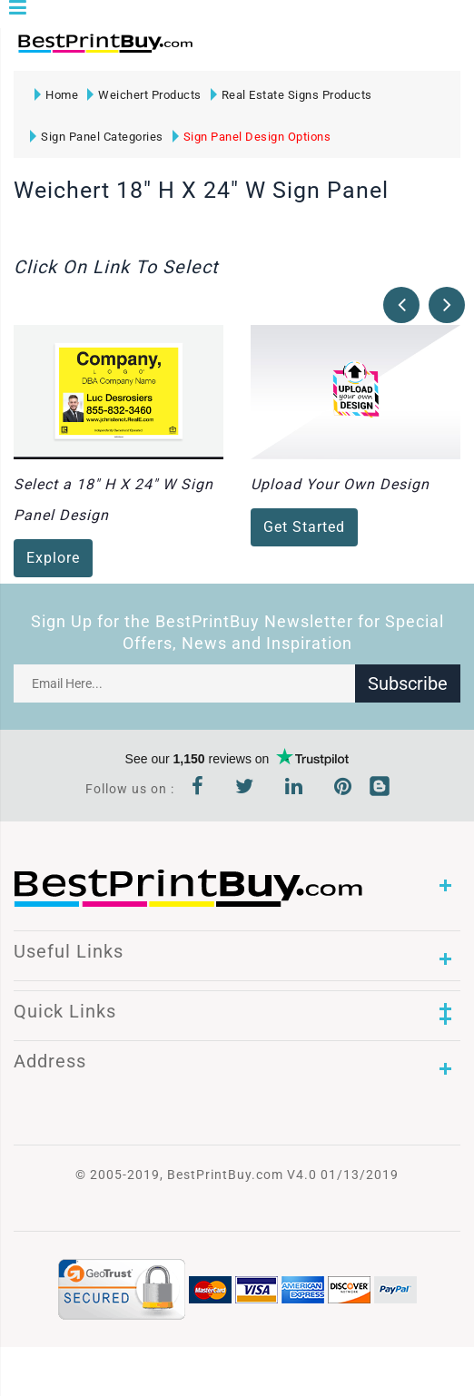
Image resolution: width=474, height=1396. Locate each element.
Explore (53, 557)
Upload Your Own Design (340, 484)
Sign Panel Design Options (252, 136)
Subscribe (408, 683)
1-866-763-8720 (228, 51)
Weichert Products (144, 95)
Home (56, 95)
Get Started (304, 527)
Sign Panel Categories (96, 136)
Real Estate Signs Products (291, 95)
